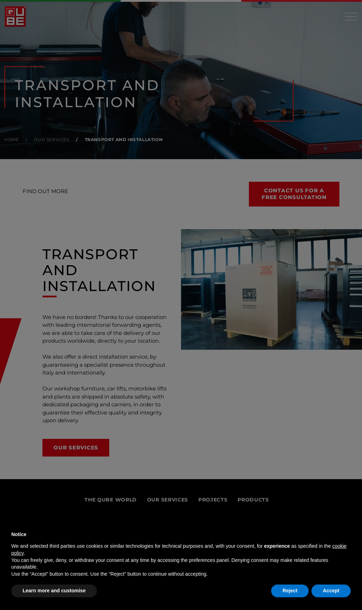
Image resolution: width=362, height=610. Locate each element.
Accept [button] (331, 590)
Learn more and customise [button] (54, 590)
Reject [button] (289, 590)
